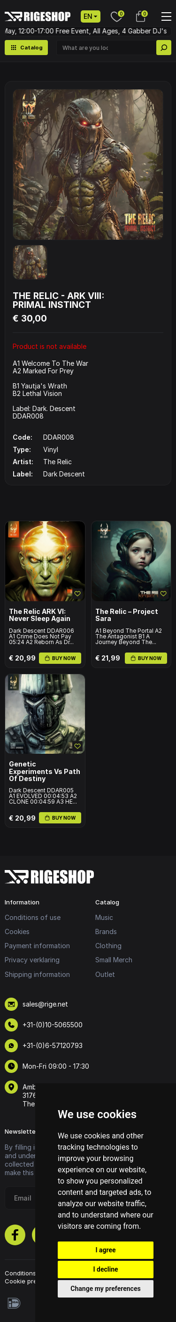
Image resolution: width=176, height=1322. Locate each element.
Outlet (105, 974)
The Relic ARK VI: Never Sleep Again (39, 615)
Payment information (37, 946)
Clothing (108, 946)
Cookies (17, 931)
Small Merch (113, 960)
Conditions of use (33, 917)
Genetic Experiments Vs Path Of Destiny (44, 771)
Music (104, 917)
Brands (106, 931)
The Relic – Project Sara (126, 615)
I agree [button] (105, 1250)
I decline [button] (105, 1269)
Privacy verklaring (32, 960)
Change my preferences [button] (105, 1288)
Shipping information (37, 974)
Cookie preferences (34, 1281)
